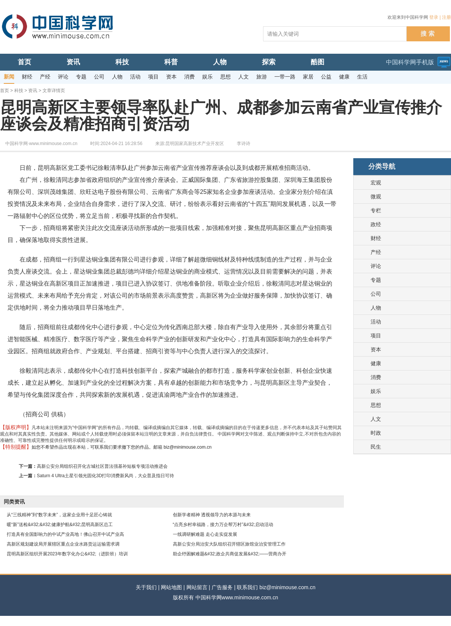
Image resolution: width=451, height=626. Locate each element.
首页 (4, 90)
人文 (376, 419)
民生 (376, 447)
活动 (376, 322)
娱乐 (376, 391)
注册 (446, 17)
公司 (376, 294)
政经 (376, 224)
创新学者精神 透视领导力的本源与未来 (212, 514)
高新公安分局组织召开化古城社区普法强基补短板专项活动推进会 (102, 466)
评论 (376, 266)
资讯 (32, 90)
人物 (376, 308)
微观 (376, 197)
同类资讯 (14, 502)
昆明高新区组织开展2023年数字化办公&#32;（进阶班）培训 (67, 553)
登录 (433, 17)
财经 (376, 238)
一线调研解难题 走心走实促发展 (205, 534)
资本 (376, 349)
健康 (376, 363)
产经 (376, 252)
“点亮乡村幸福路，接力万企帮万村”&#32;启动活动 (223, 524)
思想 (376, 405)
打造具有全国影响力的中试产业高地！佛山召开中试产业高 (65, 534)
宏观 (376, 183)
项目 (376, 336)
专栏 (376, 210)
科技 (18, 90)
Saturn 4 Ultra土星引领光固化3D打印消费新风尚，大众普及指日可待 (105, 475)
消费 (376, 377)
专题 (376, 280)
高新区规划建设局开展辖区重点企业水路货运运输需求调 (63, 544)
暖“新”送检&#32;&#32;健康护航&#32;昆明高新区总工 (60, 524)
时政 (376, 433)
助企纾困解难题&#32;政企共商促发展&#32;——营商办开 (230, 553)
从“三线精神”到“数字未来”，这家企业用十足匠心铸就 (59, 514)
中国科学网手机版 (410, 62)
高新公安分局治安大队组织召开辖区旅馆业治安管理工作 (229, 544)
